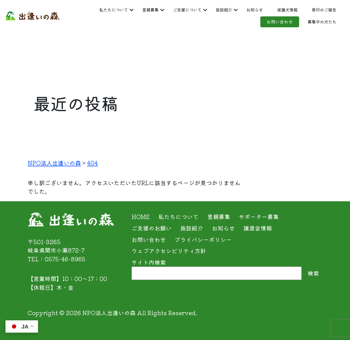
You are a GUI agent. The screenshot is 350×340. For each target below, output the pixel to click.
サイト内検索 (149, 262)
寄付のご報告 (207, 24)
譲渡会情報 (257, 228)
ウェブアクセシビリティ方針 (169, 251)
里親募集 (189, 10)
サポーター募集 (259, 216)
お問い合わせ (257, 24)
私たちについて (144, 10)
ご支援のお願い (152, 228)
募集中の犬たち (310, 24)
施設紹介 (281, 10)
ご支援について (235, 10)
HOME (141, 216)
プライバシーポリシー (203, 239)
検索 (313, 273)
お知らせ (318, 10)
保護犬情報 (161, 24)
